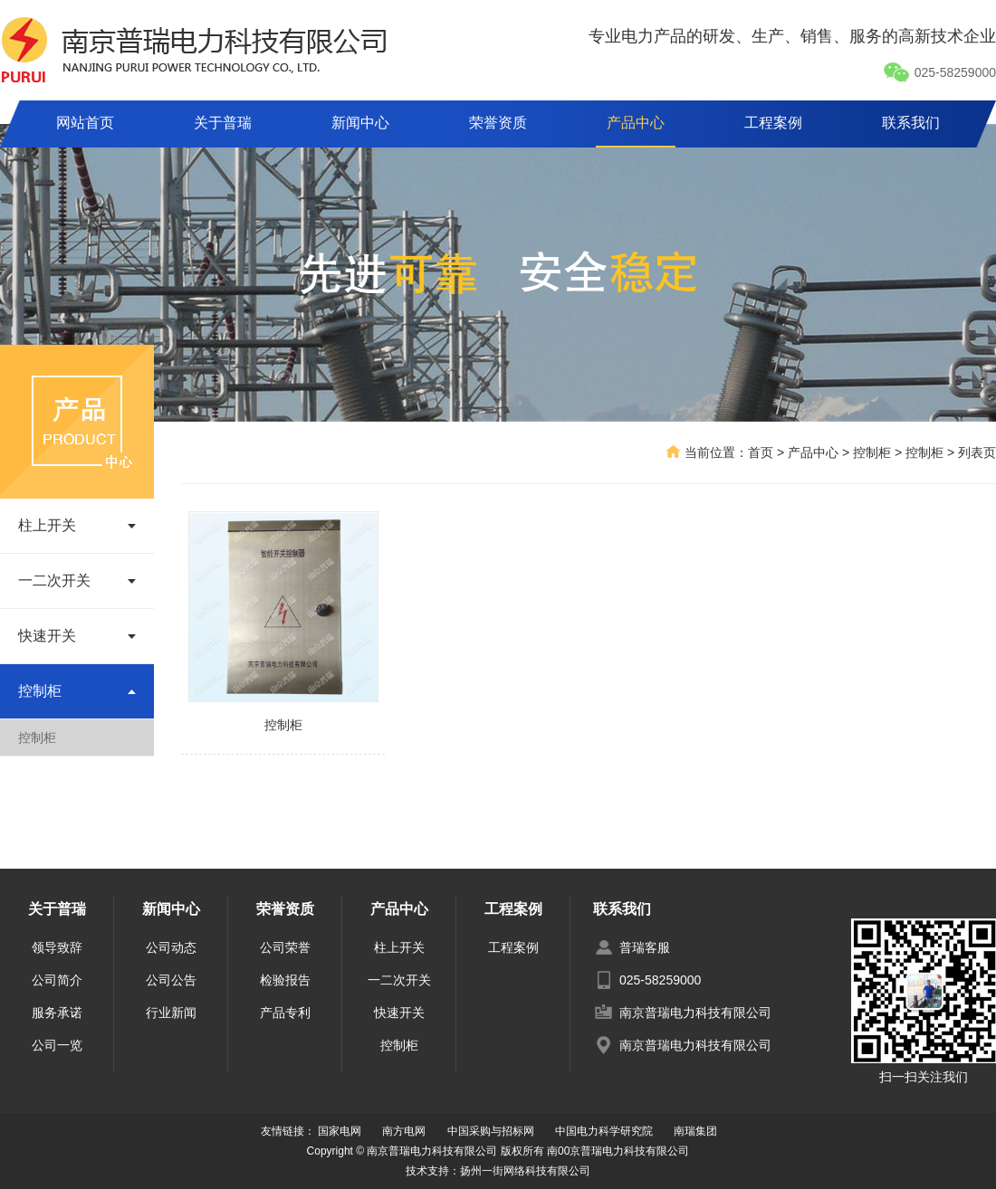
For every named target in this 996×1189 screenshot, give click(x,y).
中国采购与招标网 (490, 1131)
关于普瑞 (223, 122)
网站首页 (85, 122)
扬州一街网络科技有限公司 (525, 1171)
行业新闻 (171, 1012)
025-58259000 (939, 72)
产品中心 (636, 122)
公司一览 (57, 1045)
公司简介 (57, 980)
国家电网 (339, 1131)
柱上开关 (399, 947)
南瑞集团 (695, 1131)
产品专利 (285, 1012)
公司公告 (171, 980)
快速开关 (399, 1012)
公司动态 (171, 947)
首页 (760, 452)
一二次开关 (399, 980)
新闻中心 (360, 122)
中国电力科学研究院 (604, 1131)
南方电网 (404, 1131)
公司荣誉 (285, 947)
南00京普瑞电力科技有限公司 (618, 1151)
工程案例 (773, 122)
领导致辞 (57, 947)
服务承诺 (57, 1012)
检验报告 (285, 980)
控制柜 (37, 737)
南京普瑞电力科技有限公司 (695, 1012)
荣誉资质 (498, 122)
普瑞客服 (644, 947)
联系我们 (911, 122)
